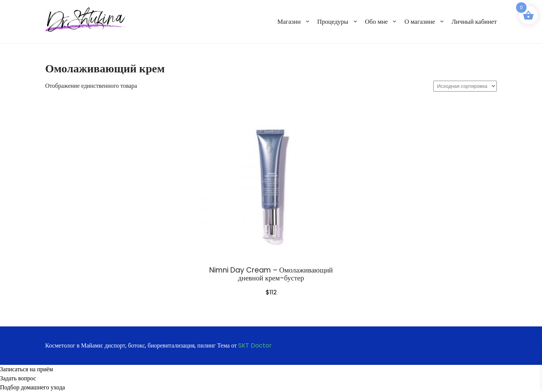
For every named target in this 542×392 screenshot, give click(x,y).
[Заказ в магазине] (465, 86)
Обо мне (376, 21)
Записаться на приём (26, 369)
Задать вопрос (18, 378)
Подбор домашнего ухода (32, 387)
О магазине (419, 21)
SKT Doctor (255, 345)
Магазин (289, 21)
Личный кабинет (474, 21)
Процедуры (333, 21)
